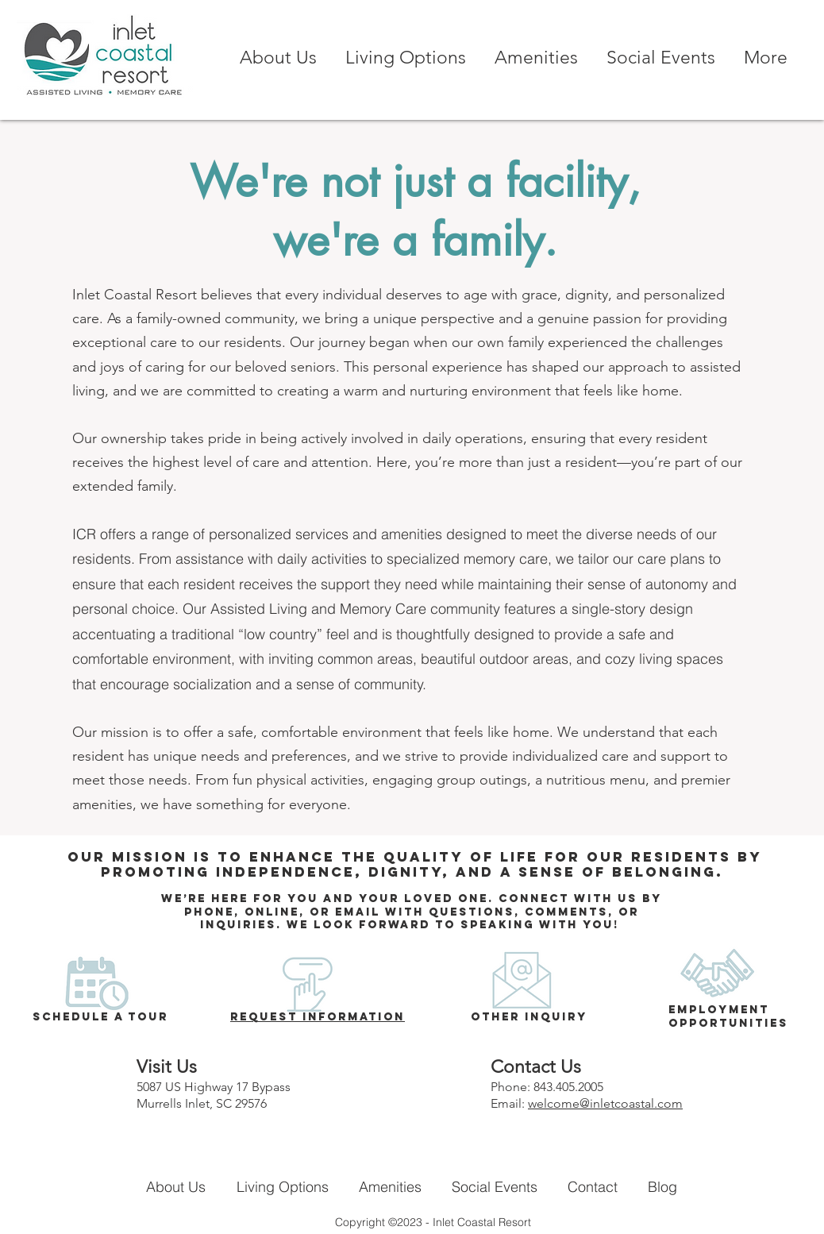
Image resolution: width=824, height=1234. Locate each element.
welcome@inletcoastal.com (605, 1103)
